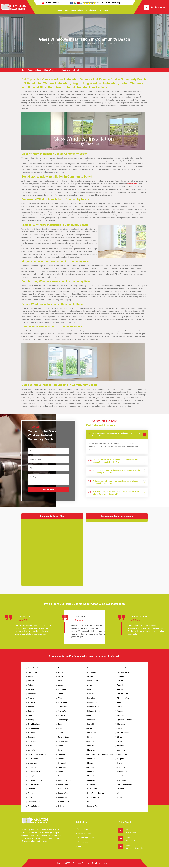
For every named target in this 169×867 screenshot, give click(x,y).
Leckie (89, 728)
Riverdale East (122, 694)
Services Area (92, 10)
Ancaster (31, 681)
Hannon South (63, 789)
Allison (30, 676)
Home (59, 10)
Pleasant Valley (123, 672)
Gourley (61, 746)
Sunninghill (121, 750)
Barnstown (32, 689)
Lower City (91, 741)
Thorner (120, 763)
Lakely (89, 715)
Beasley (31, 698)
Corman (31, 793)
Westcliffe (121, 789)
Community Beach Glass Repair (85, 863)
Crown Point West (34, 806)
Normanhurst (92, 789)
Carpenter (31, 750)
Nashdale (91, 784)
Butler (30, 746)
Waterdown (121, 780)
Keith (89, 689)
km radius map (52, 551)
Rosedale (120, 711)
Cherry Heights (33, 776)
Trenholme (121, 767)
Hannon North (63, 784)
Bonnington (32, 720)
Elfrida (60, 698)
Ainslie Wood (33, 668)
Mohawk (90, 771)
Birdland (31, 711)
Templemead (122, 759)
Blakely (30, 715)
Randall (120, 685)
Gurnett (60, 771)
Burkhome (32, 741)
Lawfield (90, 724)
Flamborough (63, 720)
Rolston (120, 707)
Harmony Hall (63, 797)
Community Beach (35, 70)
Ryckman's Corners (124, 720)
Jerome (90, 685)
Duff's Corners (63, 676)
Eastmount (62, 689)
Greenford (61, 754)
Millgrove (90, 767)
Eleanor (60, 694)
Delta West (62, 672)
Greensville (62, 767)
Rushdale (120, 715)
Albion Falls (32, 672)
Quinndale (121, 676)
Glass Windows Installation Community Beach (61, 70)
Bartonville (32, 694)
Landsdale (91, 720)
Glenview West (63, 741)
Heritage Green (63, 802)
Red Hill (120, 689)
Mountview (91, 780)
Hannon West (63, 793)
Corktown (31, 789)
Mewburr (90, 763)
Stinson (120, 737)
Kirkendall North (93, 707)
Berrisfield (31, 702)
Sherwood (121, 724)
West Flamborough (124, 784)
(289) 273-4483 (158, 7)
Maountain (91, 750)
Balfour (30, 685)
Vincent (120, 776)
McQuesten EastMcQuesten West (100, 754)
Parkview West (123, 668)
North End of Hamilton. (96, 793)
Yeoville (120, 797)
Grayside (61, 750)
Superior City (122, 754)
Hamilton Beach (64, 776)
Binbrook (31, 707)
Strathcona (121, 746)
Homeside (91, 668)
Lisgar (89, 737)
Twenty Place (122, 771)
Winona (120, 793)
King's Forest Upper (94, 702)
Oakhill (90, 802)
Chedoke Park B (34, 771)
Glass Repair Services (73, 10)
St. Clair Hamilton (124, 733)
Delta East (62, 668)
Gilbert (60, 728)
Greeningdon (63, 763)
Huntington (91, 672)
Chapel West (33, 767)
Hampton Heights (64, 780)
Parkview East (92, 806)
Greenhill (61, 759)
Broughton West (34, 728)
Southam (120, 728)
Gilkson (60, 733)
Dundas (60, 681)
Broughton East (34, 724)
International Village (94, 681)
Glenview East (63, 737)
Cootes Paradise (34, 784)
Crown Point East (34, 802)
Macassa (90, 746)
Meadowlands (92, 759)
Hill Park (61, 806)
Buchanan (31, 737)
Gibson (60, 724)
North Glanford (93, 797)
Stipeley (120, 741)
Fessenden (62, 715)
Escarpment (62, 702)
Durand (60, 685)
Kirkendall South (93, 711)
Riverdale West (123, 698)
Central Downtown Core (37, 754)
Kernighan (91, 698)
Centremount (33, 759)
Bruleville (31, 733)
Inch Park (91, 676)
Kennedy (90, 694)
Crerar (30, 797)
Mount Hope (92, 776)
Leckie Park (91, 733)
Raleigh (120, 681)
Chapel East (32, 763)
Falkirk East (62, 707)
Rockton (120, 702)
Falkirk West (62, 711)
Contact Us (105, 10)
